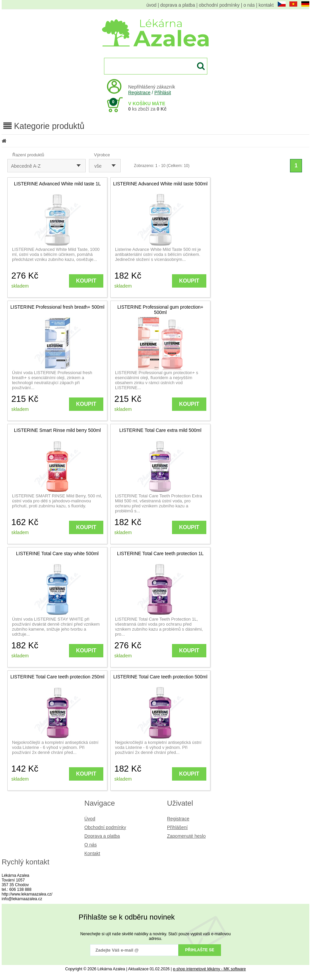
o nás (249, 5)
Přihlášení (177, 827)
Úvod (89, 818)
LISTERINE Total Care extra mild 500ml (160, 430)
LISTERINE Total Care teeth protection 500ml (160, 676)
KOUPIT (86, 281)
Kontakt (92, 853)
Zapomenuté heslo (186, 836)
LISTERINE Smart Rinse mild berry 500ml (57, 430)
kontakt (266, 5)
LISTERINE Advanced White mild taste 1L (57, 183)
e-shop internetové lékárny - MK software (209, 969)
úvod (151, 5)
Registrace (139, 92)
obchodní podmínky (219, 5)
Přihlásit (162, 92)
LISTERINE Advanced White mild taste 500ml (160, 183)
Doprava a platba (102, 836)
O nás (90, 844)
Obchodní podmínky (105, 827)
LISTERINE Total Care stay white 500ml (57, 553)
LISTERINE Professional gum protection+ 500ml (160, 309)
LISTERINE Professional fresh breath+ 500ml (57, 307)
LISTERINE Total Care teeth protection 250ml (57, 676)
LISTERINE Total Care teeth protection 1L (160, 553)
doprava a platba (177, 5)
